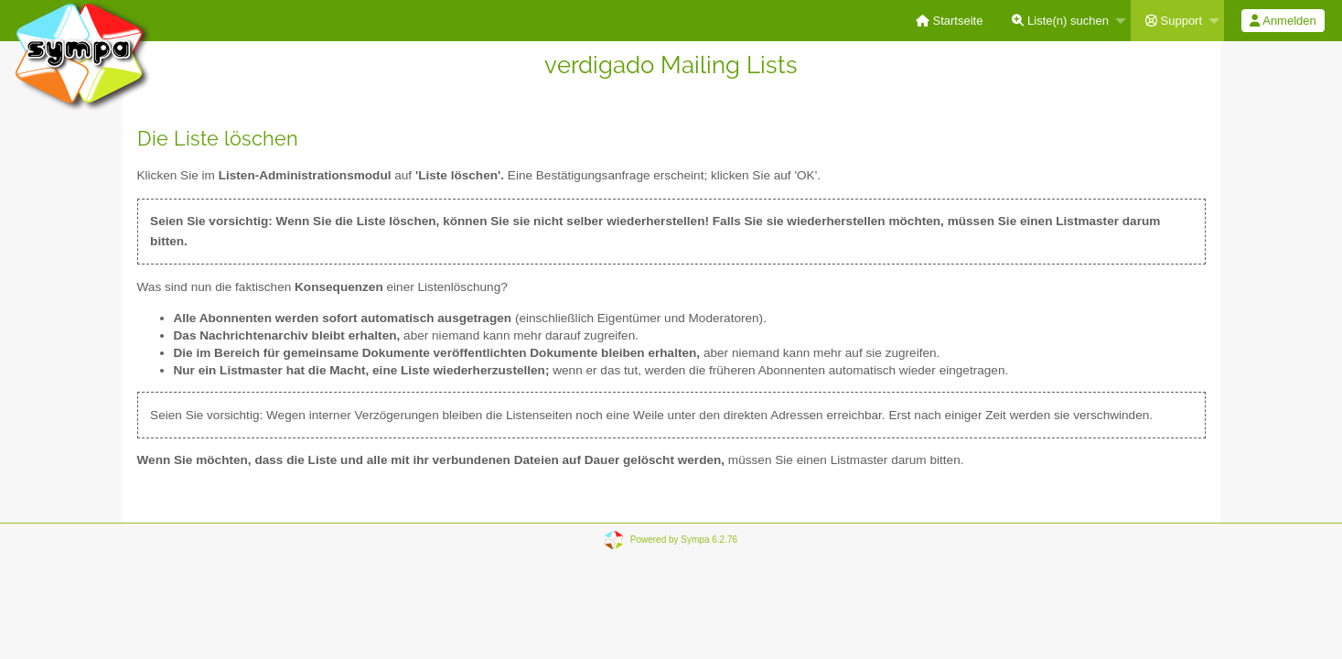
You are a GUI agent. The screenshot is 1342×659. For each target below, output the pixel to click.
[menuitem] (949, 20)
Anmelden (1282, 20)
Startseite (949, 20)
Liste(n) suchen (1060, 20)
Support (1173, 20)
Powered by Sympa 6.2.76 (683, 540)
